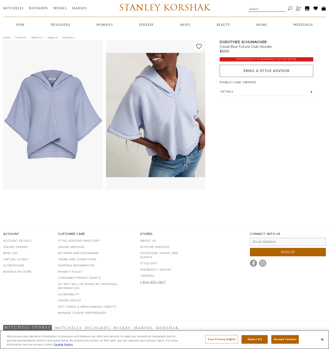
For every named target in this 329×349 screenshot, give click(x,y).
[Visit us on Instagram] (262, 263)
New (20, 25)
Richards (38, 8)
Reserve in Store (17, 272)
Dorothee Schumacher (243, 42)
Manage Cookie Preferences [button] (82, 313)
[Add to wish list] (199, 46)
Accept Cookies (285, 339)
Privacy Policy (70, 272)
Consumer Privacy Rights (79, 278)
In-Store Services (155, 247)
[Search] (290, 8)
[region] (164, 339)
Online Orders (15, 247)
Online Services (71, 247)
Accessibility (69, 294)
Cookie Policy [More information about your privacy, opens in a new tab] (63, 344)
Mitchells (13, 8)
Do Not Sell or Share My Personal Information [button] (88, 286)
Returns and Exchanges (78, 253)
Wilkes (60, 8)
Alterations (13, 265)
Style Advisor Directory (79, 241)
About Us (148, 241)
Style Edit (148, 263)
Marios (79, 8)
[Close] (322, 339)
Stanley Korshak (164, 8)
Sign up (288, 252)
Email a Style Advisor (267, 71)
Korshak (167, 328)
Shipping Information (76, 265)
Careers (147, 276)
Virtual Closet (16, 259)
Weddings (303, 25)
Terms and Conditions (77, 259)
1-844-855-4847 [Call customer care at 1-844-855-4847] (153, 282)
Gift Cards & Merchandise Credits (87, 307)
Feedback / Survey (156, 269)
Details (266, 91)
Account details (17, 241)
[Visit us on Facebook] (253, 263)
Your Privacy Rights (222, 339)
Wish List (10, 253)
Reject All (255, 339)
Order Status (69, 300)
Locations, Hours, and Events (159, 255)
